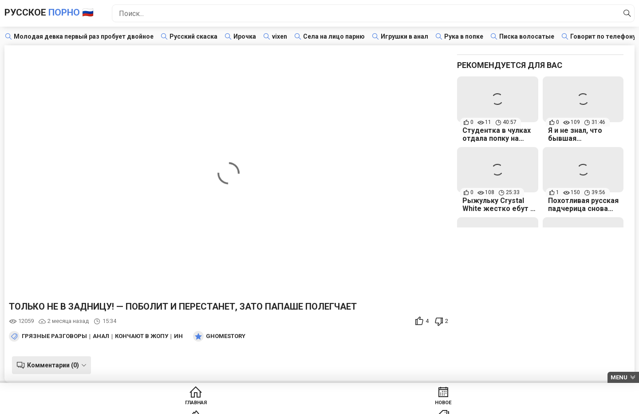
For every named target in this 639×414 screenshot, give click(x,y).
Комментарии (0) (50, 365)
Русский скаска (193, 36)
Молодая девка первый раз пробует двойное (84, 36)
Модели (489, 405)
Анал (101, 336)
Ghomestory (225, 336)
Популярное (285, 405)
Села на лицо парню (334, 36)
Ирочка (244, 36)
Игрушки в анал (404, 36)
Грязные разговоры (54, 336)
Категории (353, 405)
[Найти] (625, 13)
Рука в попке (463, 36)
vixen (279, 36)
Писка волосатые (526, 36)
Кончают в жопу (141, 336)
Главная (150, 405)
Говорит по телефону (603, 36)
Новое (217, 405)
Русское (64, 13)
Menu (619, 377)
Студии (421, 405)
